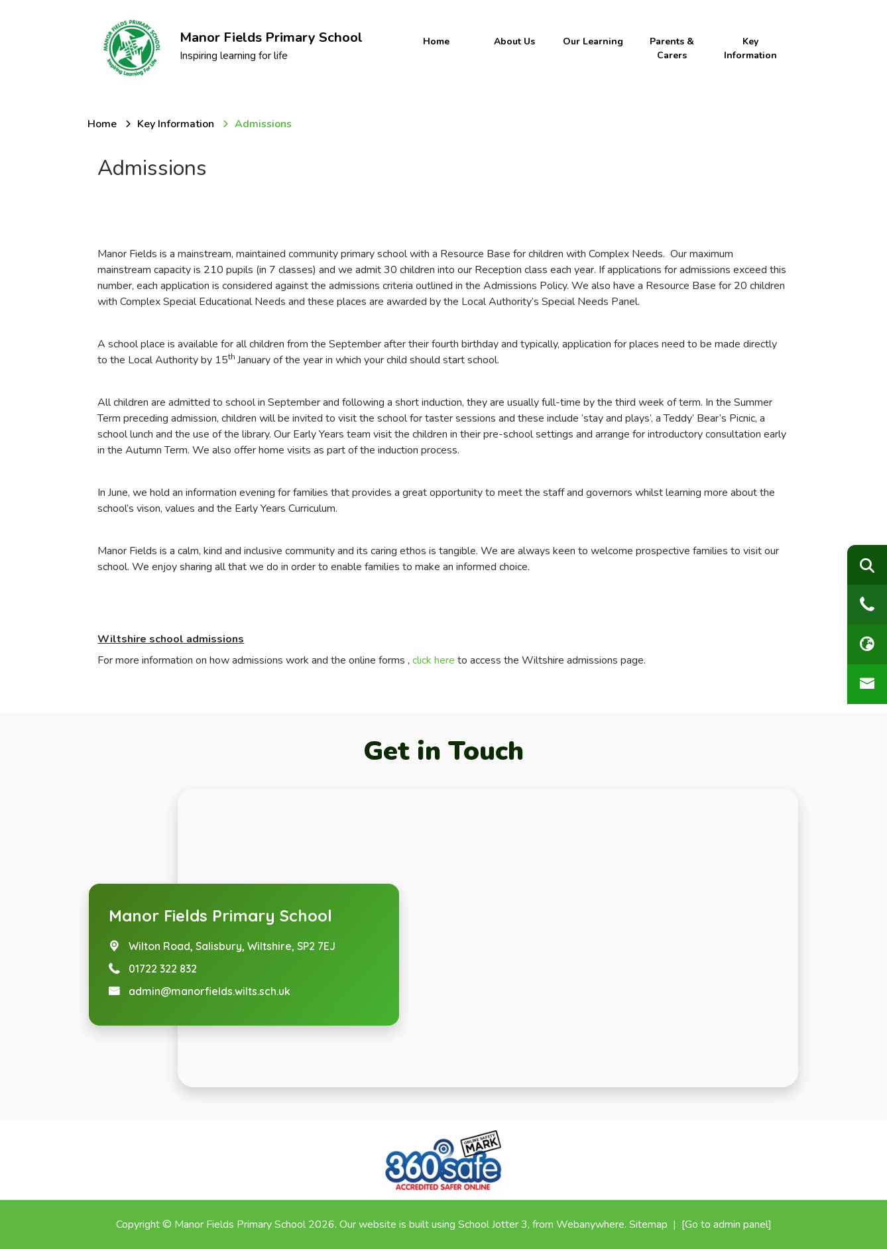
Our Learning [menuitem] (593, 41)
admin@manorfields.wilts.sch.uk (209, 991)
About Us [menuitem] (514, 41)
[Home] (102, 124)
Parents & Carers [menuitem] (672, 48)
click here (432, 660)
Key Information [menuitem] (750, 48)
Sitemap (648, 1224)
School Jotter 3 (493, 1224)
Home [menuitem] (436, 41)
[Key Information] (175, 124)
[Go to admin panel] (726, 1224)
